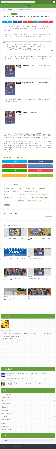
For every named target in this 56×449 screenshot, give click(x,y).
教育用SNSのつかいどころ (10, 213)
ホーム (3, 9)
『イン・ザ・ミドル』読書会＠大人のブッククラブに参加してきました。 (29, 194)
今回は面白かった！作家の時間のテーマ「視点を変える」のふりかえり (27, 374)
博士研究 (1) (4, 407)
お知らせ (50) (5, 397)
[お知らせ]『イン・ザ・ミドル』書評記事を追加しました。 (25, 191)
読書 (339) (4, 423)
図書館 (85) (4, 410)
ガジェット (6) (5, 400)
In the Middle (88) (6, 394)
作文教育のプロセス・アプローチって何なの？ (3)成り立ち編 (24, 383)
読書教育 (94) (5, 426)
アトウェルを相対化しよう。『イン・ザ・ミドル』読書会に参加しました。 (30, 197)
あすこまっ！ (10, 446)
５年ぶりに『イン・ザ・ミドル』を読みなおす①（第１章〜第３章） (28, 188)
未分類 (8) (4, 416)
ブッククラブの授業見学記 (45, 217)
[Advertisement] (28, 354)
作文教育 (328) (5, 404)
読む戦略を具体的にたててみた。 (16, 378)
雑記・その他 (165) (6, 429)
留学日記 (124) (5, 420)
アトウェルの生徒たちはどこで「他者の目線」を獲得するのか (26, 200)
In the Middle (9, 9)
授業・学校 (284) (6, 413)
